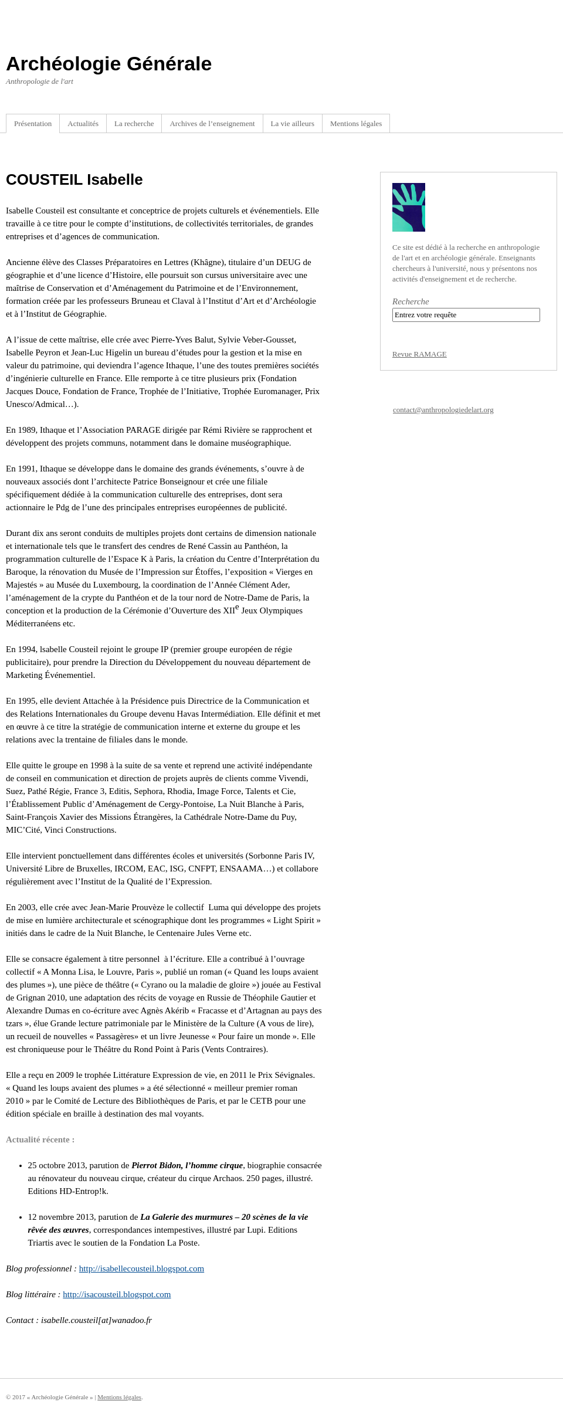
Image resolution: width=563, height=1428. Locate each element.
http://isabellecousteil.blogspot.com (141, 1268)
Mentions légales (356, 123)
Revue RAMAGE (419, 354)
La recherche (134, 123)
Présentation (33, 123)
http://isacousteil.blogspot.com (117, 1294)
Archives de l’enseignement (212, 123)
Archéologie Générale (109, 63)
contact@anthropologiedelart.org (443, 409)
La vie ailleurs (292, 123)
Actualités (83, 123)
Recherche (410, 301)
